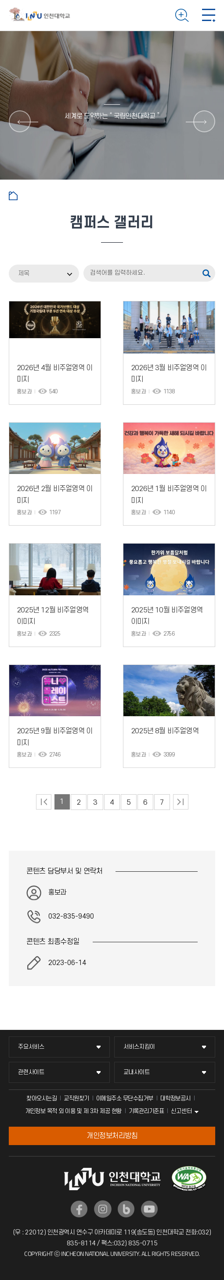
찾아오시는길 (41, 1098)
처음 (43, 802)
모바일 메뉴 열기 (208, 15)
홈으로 (13, 195)
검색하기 (182, 15)
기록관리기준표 (146, 1111)
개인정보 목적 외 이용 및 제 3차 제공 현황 (73, 1111)
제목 (23, 273)
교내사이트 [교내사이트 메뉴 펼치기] (136, 1072)
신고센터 (181, 1111)
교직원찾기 (76, 1098)
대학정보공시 (175, 1098)
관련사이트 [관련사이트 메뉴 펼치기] (31, 1072)
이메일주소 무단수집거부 (124, 1098)
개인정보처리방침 (112, 1136)
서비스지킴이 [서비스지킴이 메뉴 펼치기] (139, 1046)
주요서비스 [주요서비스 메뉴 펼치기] (31, 1046)
